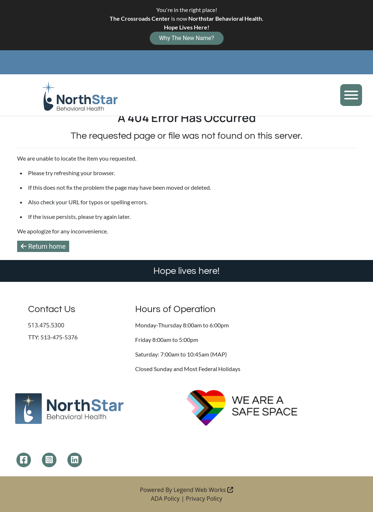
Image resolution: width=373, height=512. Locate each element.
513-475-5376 (59, 337)
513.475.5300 (46, 325)
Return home (43, 246)
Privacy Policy (204, 499)
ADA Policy (165, 499)
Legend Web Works (203, 490)
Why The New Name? (186, 38)
